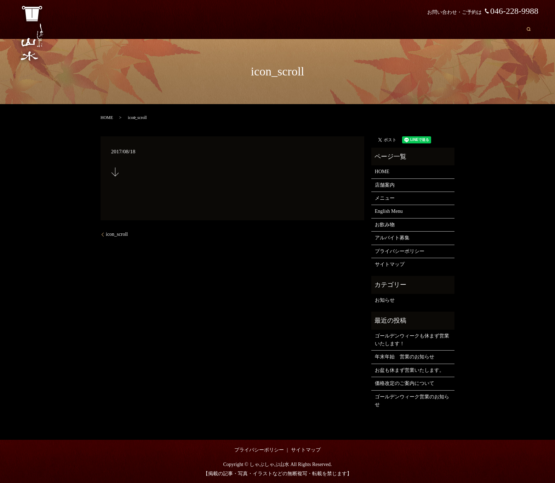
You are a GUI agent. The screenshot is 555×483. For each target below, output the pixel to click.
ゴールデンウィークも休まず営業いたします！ (412, 339)
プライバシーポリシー (399, 251)
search (528, 28)
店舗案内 (398, 28)
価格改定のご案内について (404, 383)
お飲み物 (501, 28)
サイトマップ (390, 264)
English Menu (466, 28)
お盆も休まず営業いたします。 (409, 370)
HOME (369, 28)
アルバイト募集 (392, 237)
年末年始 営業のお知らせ (404, 356)
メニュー (430, 28)
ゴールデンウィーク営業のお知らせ (412, 400)
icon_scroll (117, 234)
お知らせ (385, 300)
